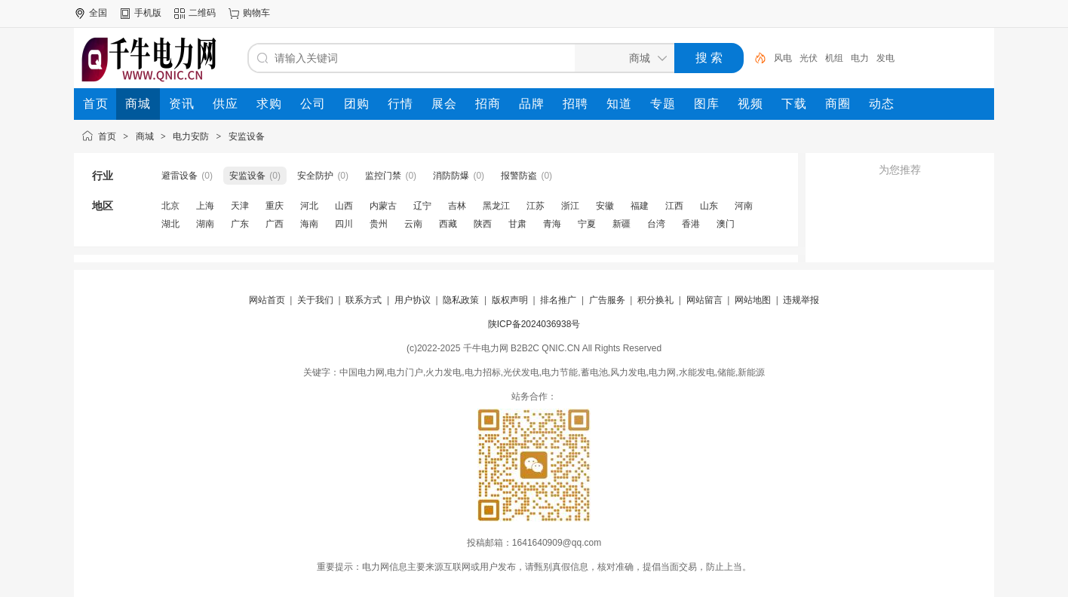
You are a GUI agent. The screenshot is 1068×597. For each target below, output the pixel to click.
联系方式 (363, 300)
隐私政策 (461, 300)
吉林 (457, 206)
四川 (344, 224)
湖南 (205, 224)
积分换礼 (655, 300)
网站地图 (753, 300)
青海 (552, 224)
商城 (145, 136)
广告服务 (607, 300)
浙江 (570, 206)
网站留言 (704, 300)
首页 (107, 136)
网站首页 (267, 300)
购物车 (256, 13)
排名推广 (558, 300)
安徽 (605, 206)
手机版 (147, 13)
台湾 (656, 224)
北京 (170, 206)
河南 (744, 206)
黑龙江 (496, 206)
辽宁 (422, 206)
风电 (783, 58)
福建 (640, 206)
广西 (274, 224)
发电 (885, 58)
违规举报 (801, 300)
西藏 (448, 224)
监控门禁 (383, 175)
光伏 (808, 58)
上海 (205, 206)
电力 (860, 58)
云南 (413, 224)
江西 (674, 206)
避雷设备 (179, 175)
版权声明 (510, 300)
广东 (240, 224)
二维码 (202, 13)
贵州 (379, 224)
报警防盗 (519, 175)
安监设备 (247, 136)
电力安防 (191, 136)
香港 (691, 224)
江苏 (535, 206)
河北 (309, 206)
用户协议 (412, 300)
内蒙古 (383, 206)
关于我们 (315, 300)
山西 (344, 206)
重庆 (274, 206)
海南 (309, 224)
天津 (240, 206)
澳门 (726, 224)
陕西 (483, 224)
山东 (709, 206)
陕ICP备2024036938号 (534, 324)
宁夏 (587, 224)
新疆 (621, 224)
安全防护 (315, 175)
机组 (834, 58)
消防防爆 (451, 175)
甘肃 (517, 224)
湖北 (170, 224)
